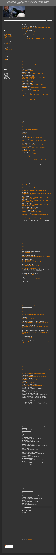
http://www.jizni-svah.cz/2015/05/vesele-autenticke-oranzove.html (32, 168)
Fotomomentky (7, 34)
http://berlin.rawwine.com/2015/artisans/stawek (29, 106)
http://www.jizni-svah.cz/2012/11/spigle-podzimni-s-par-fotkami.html (32, 305)
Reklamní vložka (7, 41)
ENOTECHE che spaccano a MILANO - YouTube (30, 34)
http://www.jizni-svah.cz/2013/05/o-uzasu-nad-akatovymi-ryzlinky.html (33, 286)
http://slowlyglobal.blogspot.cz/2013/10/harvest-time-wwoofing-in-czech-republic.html (35, 274)
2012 (6, 65)
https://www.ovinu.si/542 (25, 67)
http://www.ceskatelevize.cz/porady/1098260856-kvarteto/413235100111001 (34, 289)
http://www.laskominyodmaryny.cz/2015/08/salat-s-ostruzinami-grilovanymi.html (34, 153)
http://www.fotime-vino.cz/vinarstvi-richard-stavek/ (30, 129)
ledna (7, 51)
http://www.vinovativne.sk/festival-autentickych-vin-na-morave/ (32, 156)
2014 (6, 63)
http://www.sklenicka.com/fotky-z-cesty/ (28, 260)
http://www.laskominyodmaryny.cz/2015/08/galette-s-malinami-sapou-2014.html (34, 159)
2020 (6, 55)
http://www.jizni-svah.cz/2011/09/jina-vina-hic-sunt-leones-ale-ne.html (33, 385)
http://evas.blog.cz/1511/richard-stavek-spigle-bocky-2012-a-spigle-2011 (33, 144)
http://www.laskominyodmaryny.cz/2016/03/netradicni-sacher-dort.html (33, 137)
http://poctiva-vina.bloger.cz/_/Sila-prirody (28, 150)
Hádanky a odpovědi (8, 35)
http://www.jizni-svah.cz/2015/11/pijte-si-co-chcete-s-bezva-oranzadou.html (34, 147)
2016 (6, 60)
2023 (6, 47)
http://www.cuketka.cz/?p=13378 (27, 252)
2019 (6, 56)
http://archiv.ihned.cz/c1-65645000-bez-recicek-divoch (30, 90)
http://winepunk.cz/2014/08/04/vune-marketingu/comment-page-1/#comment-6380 (35, 214)
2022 (6, 52)
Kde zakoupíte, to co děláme (9, 24)
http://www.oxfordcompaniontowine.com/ (28, 122)
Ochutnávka (7, 37)
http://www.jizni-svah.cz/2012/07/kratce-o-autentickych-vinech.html (32, 337)
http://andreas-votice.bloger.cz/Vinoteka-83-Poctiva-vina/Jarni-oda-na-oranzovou (35, 249)
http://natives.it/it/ (24, 133)
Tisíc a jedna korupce (8, 42)
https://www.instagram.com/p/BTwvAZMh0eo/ (29, 81)
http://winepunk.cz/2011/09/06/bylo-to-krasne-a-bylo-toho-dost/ (32, 379)
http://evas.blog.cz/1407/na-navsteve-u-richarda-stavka (30, 224)
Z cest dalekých (7, 43)
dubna (7, 48)
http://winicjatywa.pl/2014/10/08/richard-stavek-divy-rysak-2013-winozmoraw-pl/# (35, 190)
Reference (6, 25)
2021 (6, 54)
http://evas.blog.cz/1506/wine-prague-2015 (28, 165)
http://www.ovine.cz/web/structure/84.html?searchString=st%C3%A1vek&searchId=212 (36, 322)
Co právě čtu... (7, 32)
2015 (6, 61)
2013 (6, 64)
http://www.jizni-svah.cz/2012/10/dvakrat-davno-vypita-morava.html (32, 308)
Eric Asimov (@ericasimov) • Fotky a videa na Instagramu (31, 31)
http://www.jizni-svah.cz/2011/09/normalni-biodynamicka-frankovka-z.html (33, 373)
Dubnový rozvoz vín (9, 49)
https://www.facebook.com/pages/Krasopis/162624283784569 (32, 187)
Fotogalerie (7, 33)
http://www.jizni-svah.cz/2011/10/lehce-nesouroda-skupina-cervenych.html (34, 376)
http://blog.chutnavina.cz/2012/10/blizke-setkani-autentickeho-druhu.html (33, 311)
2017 (6, 59)
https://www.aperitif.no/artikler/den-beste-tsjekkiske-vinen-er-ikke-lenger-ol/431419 (35, 64)
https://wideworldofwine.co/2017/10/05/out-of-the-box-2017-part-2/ (32, 73)
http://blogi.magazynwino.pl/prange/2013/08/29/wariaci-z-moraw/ (35, 278)
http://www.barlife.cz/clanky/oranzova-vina (28, 126)
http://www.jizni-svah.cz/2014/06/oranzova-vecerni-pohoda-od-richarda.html (34, 243)
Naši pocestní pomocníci (9, 36)
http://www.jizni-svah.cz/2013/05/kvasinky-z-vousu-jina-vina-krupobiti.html (33, 282)
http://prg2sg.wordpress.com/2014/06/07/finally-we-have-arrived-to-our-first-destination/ (36, 231)
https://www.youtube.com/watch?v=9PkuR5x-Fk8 (29, 208)
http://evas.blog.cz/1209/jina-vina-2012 (28, 318)
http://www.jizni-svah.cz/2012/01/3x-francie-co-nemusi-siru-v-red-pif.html (33, 366)
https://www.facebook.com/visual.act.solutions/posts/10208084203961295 (34, 140)
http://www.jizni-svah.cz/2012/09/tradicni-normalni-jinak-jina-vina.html (33, 314)
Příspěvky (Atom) (30, 539)
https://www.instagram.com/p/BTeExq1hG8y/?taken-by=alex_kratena (33, 84)
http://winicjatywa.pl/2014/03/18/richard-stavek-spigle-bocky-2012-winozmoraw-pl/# (36, 256)
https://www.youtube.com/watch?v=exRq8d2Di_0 (29, 221)
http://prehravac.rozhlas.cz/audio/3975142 (28, 70)
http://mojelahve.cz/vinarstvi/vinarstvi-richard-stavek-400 (31, 265)
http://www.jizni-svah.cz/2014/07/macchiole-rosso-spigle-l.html (32, 211)
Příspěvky (7, 545)
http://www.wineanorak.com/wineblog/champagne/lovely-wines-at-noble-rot (34, 87)
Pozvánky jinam (7, 38)
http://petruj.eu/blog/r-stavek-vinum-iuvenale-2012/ (30, 246)
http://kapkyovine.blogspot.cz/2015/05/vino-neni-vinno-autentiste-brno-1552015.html (35, 162)
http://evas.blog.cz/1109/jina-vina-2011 (28, 382)
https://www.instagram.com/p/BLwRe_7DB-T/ (29, 99)
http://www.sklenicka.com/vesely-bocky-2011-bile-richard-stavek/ (32, 261)
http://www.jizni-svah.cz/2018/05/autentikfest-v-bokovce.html (31, 61)
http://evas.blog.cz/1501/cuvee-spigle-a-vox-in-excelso (30, 184)
